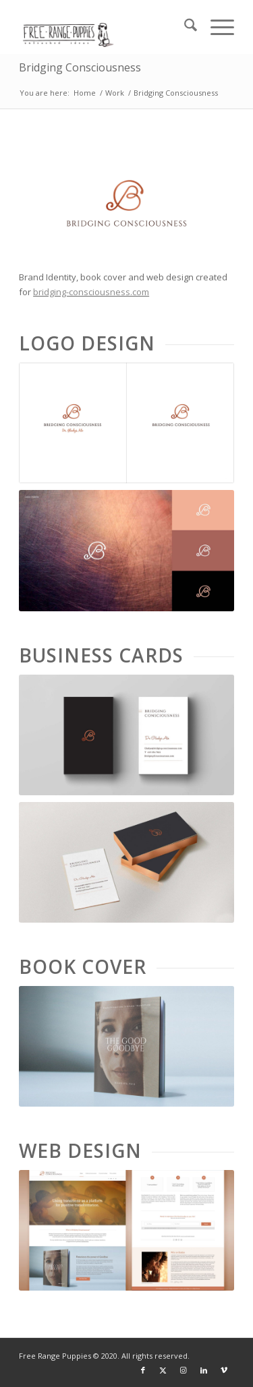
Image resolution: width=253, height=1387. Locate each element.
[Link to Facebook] (143, 1370)
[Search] (184, 27)
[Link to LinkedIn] (204, 1370)
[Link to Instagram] (183, 1370)
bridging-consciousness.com (91, 292)
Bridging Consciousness (80, 67)
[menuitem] (184, 27)
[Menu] (215, 27)
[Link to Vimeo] (224, 1370)
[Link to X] (163, 1370)
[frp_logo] (105, 27)
